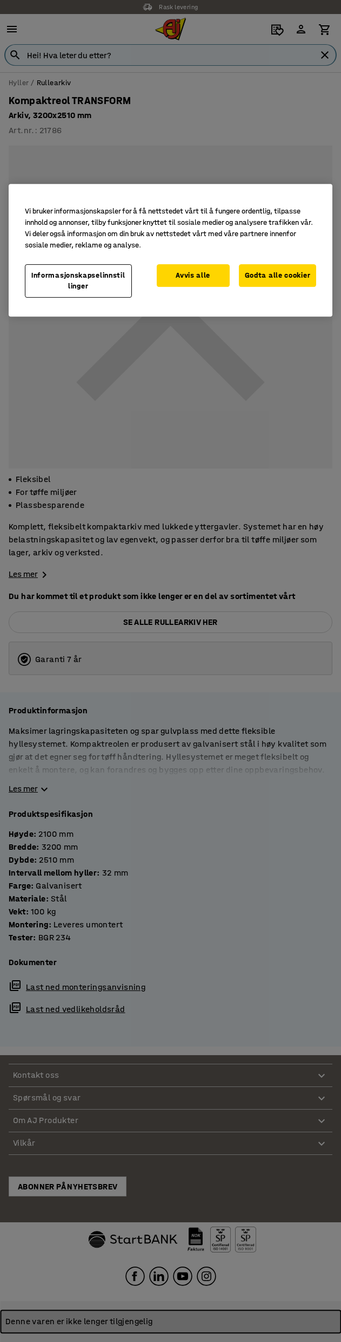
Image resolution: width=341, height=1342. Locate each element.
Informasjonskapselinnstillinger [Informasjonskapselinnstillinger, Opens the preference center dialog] (78, 281)
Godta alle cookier (278, 275)
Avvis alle (193, 275)
